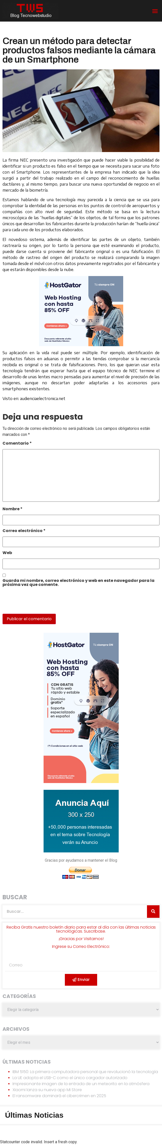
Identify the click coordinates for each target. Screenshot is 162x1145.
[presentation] (37, 603)
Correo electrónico (24, 531)
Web (7, 553)
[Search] (153, 911)
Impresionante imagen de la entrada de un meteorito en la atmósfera (81, 1084)
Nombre (13, 509)
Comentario (17, 443)
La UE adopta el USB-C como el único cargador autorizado (70, 1078)
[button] (154, 11)
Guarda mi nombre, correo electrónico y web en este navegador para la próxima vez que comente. (78, 583)
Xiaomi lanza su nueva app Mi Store (47, 1090)
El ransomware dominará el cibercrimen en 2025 (59, 1096)
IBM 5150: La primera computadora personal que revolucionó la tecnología (85, 1072)
